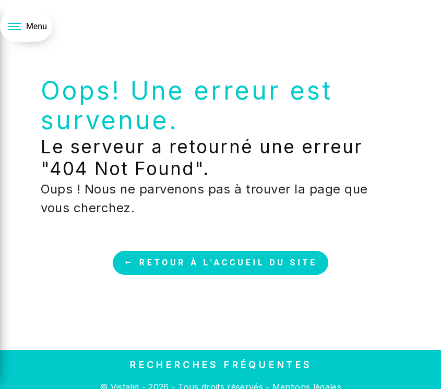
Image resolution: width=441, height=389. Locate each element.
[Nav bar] (26, 26)
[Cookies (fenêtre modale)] (3, 382)
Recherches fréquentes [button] (220, 364)
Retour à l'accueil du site (220, 263)
